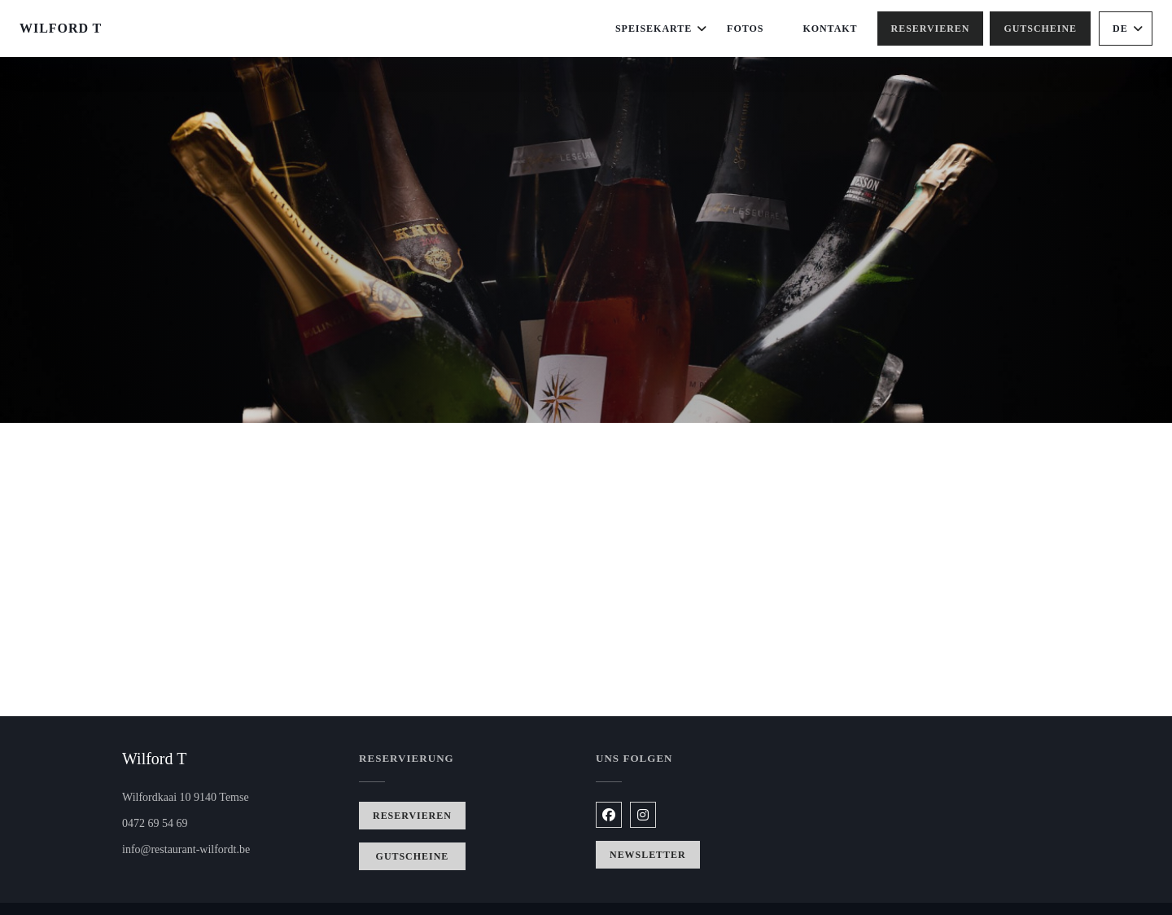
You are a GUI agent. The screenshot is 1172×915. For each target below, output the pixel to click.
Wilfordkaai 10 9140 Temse (230, 795)
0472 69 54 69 (155, 823)
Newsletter (648, 854)
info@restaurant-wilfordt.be (186, 849)
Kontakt (829, 28)
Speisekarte (661, 28)
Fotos (745, 28)
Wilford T (61, 28)
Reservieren (930, 28)
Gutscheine (1040, 28)
